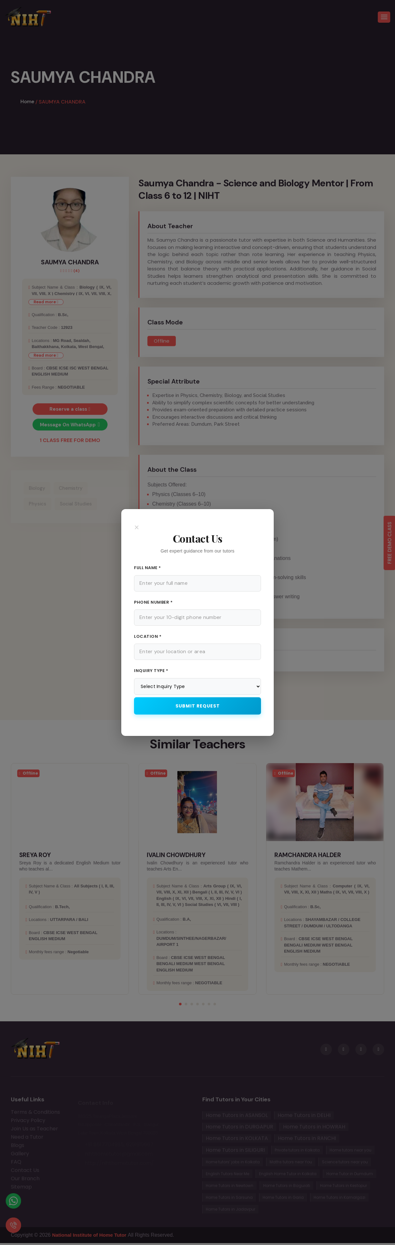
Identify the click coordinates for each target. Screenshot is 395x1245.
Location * (147, 636)
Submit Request (197, 706)
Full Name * (147, 568)
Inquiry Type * (151, 671)
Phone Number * (153, 602)
